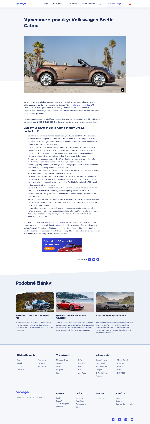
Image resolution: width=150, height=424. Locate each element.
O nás (118, 398)
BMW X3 (120, 366)
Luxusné (20, 366)
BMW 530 (121, 373)
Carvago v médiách (88, 3)
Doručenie (80, 401)
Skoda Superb (122, 360)
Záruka (78, 407)
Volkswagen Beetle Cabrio (82, 105)
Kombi (19, 363)
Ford (79, 366)
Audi (79, 370)
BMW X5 (120, 363)
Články (45, 3)
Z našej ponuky (71, 3)
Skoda (58, 363)
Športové (20, 370)
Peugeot (59, 370)
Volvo (58, 366)
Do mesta (41, 363)
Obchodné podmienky (124, 404)
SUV (18, 360)
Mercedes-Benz (62, 360)
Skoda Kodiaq (101, 366)
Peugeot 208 (101, 370)
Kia (57, 373)
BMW (80, 360)
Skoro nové (42, 366)
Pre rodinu (42, 360)
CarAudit (60, 225)
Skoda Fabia (100, 363)
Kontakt (119, 401)
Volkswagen (82, 363)
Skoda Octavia (101, 360)
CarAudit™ (80, 398)
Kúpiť (58, 398)
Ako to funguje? (62, 404)
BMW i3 (120, 370)
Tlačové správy (57, 3)
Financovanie (81, 404)
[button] (101, 4)
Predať (59, 401)
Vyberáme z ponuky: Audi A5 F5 (111, 316)
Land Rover (82, 373)
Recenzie (59, 407)
